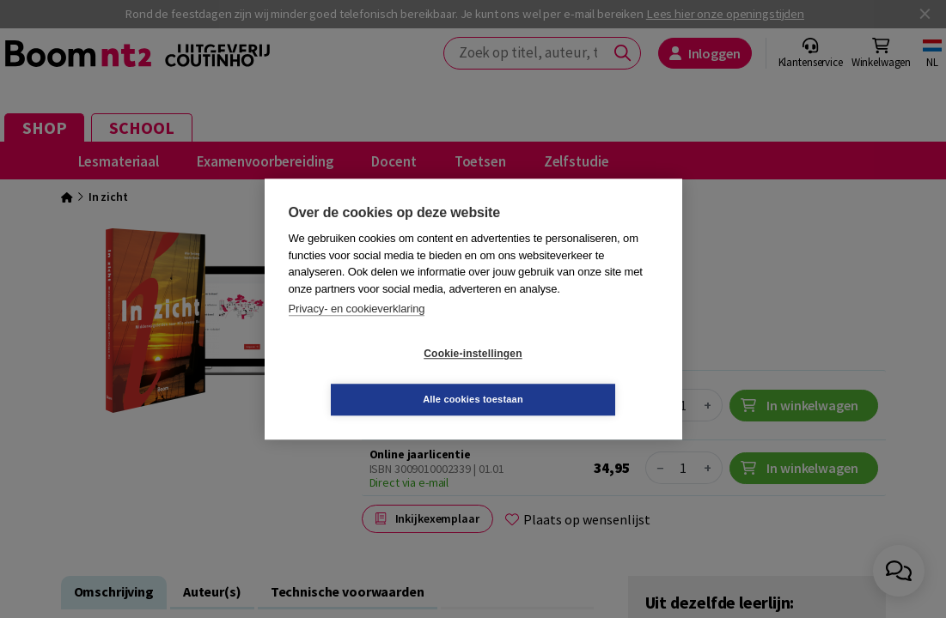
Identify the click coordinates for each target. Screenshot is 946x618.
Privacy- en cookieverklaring (357, 331)
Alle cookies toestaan (575, 376)
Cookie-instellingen (370, 377)
